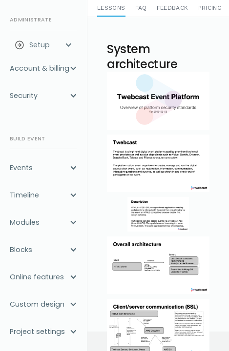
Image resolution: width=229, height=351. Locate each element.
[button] (43, 45)
